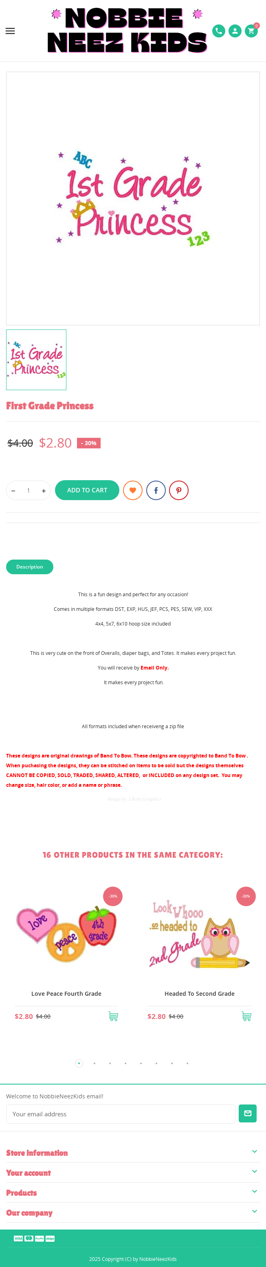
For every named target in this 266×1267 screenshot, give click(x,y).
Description (29, 566)
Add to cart (87, 490)
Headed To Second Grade (200, 993)
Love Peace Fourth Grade (66, 993)
